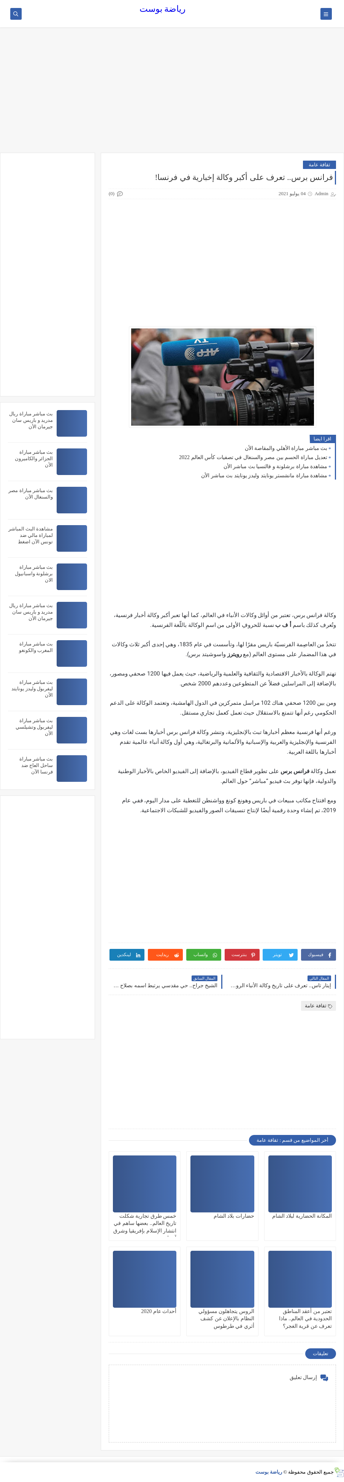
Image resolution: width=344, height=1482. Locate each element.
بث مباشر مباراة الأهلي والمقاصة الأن (286, 448)
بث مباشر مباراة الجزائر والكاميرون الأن (34, 458)
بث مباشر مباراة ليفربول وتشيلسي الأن (34, 727)
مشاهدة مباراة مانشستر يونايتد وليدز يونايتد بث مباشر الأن (264, 475)
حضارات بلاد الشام (234, 1216)
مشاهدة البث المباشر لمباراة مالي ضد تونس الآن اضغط (30, 535)
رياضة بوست (163, 9)
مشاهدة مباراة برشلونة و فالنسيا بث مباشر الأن (276, 466)
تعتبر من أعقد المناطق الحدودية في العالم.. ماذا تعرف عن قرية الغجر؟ (305, 1318)
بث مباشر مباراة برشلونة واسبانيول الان (34, 573)
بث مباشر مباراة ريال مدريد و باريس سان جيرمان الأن (31, 420)
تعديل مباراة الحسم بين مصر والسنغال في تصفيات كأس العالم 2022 (253, 457)
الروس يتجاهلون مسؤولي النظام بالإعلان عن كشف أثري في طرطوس (226, 1318)
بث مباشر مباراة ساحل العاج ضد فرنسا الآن (36, 765)
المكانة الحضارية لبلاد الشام (302, 1216)
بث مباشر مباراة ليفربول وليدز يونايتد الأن (32, 688)
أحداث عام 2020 (158, 1311)
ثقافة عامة (319, 164)
